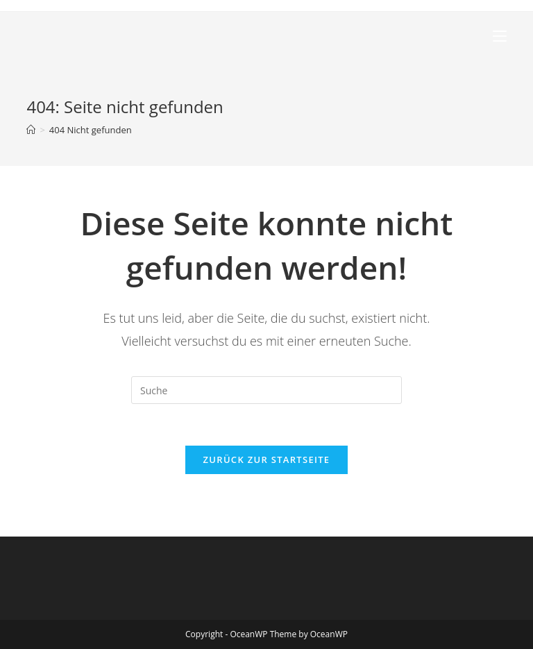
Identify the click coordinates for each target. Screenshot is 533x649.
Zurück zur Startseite (266, 459)
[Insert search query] (266, 390)
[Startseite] (30, 130)
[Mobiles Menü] (500, 36)
